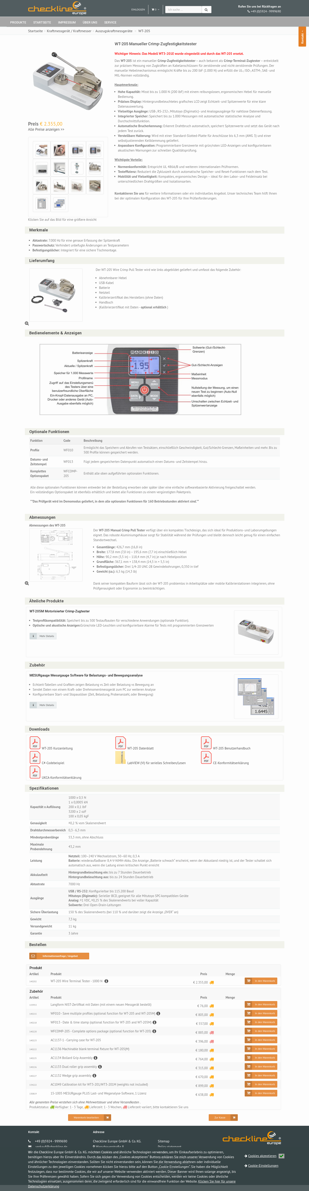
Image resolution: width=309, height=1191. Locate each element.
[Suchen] (206, 9)
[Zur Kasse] (223, 1123)
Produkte (18, 22)
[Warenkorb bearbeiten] (89, 1123)
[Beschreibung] (107, 987)
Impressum (67, 22)
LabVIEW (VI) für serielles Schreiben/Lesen (157, 766)
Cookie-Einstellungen (263, 1165)
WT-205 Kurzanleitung (58, 751)
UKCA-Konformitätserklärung (62, 780)
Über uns (90, 22)
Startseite (42, 22)
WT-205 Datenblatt (141, 751)
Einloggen (138, 9)
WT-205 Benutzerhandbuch (232, 751)
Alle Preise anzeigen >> (46, 129)
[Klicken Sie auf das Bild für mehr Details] (43, 638)
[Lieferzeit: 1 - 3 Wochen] (211, 988)
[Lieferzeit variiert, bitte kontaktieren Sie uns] (211, 1038)
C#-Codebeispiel (53, 766)
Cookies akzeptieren (266, 1156)
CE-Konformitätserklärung (231, 766)
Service (110, 22)
